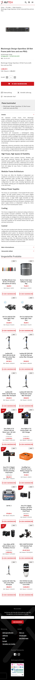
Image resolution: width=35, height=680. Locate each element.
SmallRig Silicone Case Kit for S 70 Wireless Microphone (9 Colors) (9, 281)
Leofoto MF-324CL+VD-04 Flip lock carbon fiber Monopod (9, 393)
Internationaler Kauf (10, 96)
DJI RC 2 (8, 506)
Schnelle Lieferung (25, 92)
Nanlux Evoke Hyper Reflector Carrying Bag (26, 281)
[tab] (17, 114)
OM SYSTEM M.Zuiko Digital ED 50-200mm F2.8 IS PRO (26, 582)
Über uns (21, 633)
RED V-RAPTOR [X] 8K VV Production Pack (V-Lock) (26, 546)
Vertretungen (23, 635)
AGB (3, 638)
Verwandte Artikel (7, 251)
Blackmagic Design (7, 54)
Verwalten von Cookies (8, 644)
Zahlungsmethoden (7, 633)
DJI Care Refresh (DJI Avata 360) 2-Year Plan (9, 318)
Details (3, 115)
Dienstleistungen (23, 638)
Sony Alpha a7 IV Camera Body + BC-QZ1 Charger (26, 430)
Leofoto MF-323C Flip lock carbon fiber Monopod (8, 582)
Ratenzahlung (8, 92)
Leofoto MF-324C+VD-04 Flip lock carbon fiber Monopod (26, 393)
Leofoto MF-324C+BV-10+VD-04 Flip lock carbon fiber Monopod (26, 355)
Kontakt (4, 641)
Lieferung (5, 635)
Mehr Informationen (7, 247)
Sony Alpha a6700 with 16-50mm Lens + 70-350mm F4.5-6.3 (8, 546)
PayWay (17, 670)
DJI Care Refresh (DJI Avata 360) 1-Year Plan (26, 318)
